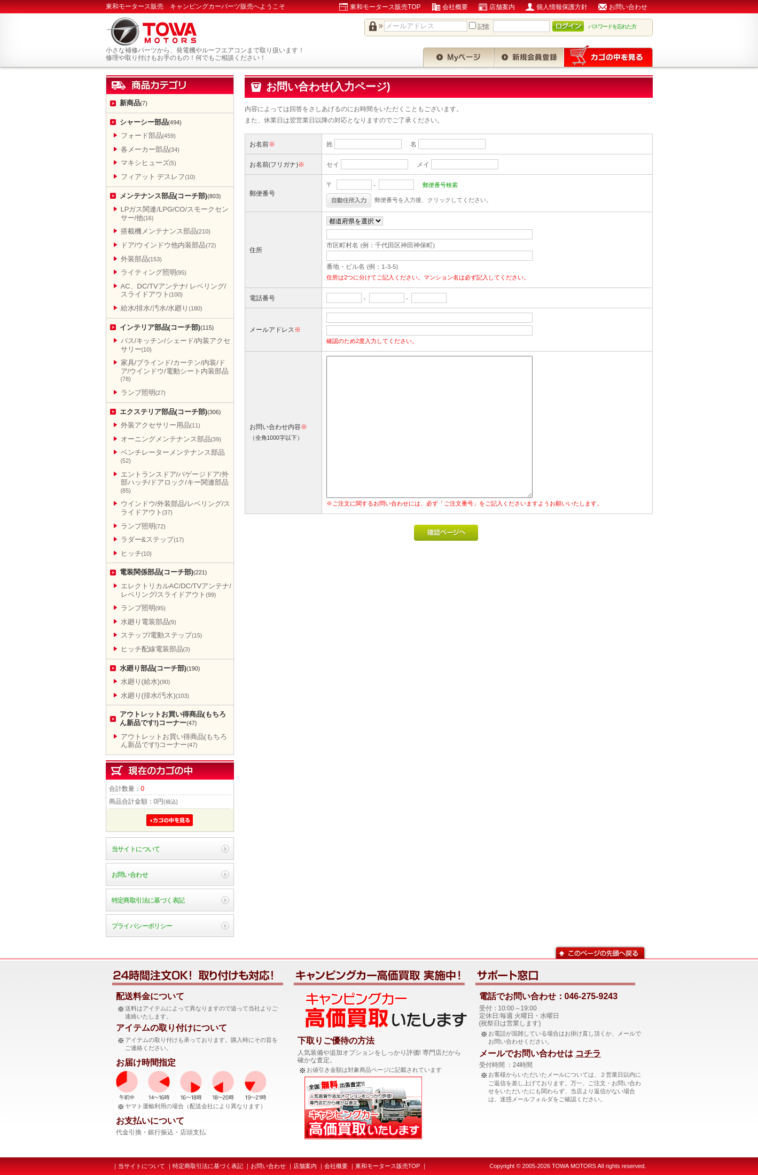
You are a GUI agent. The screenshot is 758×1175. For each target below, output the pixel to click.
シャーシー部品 (151, 122)
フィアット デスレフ (158, 177)
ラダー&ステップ (152, 539)
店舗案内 (502, 7)
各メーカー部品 (150, 149)
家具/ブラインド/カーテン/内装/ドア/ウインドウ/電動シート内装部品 (175, 370)
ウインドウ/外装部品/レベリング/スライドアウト (176, 508)
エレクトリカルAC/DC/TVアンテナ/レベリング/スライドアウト (176, 590)
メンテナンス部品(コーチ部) (170, 196)
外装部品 (141, 259)
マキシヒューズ (148, 163)
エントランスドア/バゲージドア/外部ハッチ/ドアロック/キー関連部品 (175, 482)
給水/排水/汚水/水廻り (161, 308)
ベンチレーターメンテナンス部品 (173, 456)
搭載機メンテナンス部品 (165, 231)
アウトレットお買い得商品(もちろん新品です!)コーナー (173, 718)
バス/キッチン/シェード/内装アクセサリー (176, 345)
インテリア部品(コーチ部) (167, 327)
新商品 (133, 103)
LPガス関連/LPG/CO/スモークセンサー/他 (175, 213)
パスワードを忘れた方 (612, 26)
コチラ (588, 1053)
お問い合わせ (628, 7)
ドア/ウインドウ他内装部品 (168, 245)
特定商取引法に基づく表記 (148, 900)
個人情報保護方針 (562, 7)
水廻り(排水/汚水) (155, 695)
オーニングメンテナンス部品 (171, 439)
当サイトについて (136, 848)
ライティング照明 (153, 272)
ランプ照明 (143, 392)
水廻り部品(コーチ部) (160, 668)
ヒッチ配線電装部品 (155, 649)
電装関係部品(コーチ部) (163, 572)
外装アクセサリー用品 (160, 425)
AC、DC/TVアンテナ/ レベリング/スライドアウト (173, 290)
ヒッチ (136, 553)
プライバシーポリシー (142, 925)
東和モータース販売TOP (385, 7)
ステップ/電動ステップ (161, 635)
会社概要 (455, 7)
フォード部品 (148, 135)
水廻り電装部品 (148, 622)
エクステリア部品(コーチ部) (170, 412)
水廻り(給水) (145, 682)
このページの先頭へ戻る (600, 952)
